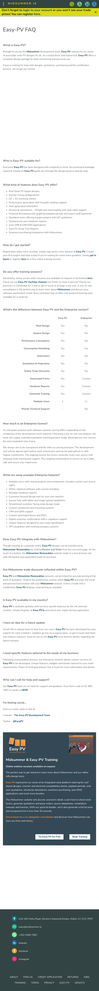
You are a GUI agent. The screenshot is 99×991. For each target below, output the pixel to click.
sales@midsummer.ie (30, 927)
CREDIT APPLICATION (50, 977)
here (37, 14)
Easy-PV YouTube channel (32, 282)
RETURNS (72, 977)
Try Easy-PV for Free (49, 836)
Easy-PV (66, 51)
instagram (24, 959)
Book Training (79, 836)
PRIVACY (49, 982)
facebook (23, 951)
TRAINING (20, 982)
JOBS (86, 977)
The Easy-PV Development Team (32, 715)
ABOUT (14, 977)
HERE (25, 690)
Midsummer (33, 51)
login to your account (37, 10)
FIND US (28, 977)
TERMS (35, 982)
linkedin (23, 943)
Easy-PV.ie (39, 610)
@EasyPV (18, 721)
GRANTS (80, 982)
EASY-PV (65, 982)
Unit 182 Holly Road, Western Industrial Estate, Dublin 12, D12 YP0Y (56, 918)
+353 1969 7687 (28, 935)
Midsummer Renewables (16, 549)
